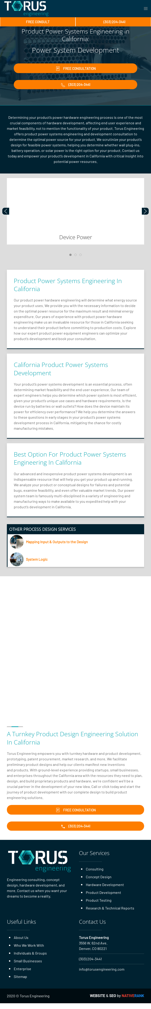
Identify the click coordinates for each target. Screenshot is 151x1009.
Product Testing (99, 906)
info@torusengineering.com (101, 975)
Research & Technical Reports (110, 914)
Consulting (94, 875)
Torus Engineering (94, 943)
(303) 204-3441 (90, 964)
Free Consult (38, 22)
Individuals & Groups (30, 959)
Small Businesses (28, 966)
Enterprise (22, 974)
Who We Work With (29, 951)
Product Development (103, 898)
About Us (21, 943)
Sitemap (20, 982)
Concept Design (99, 882)
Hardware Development (105, 890)
